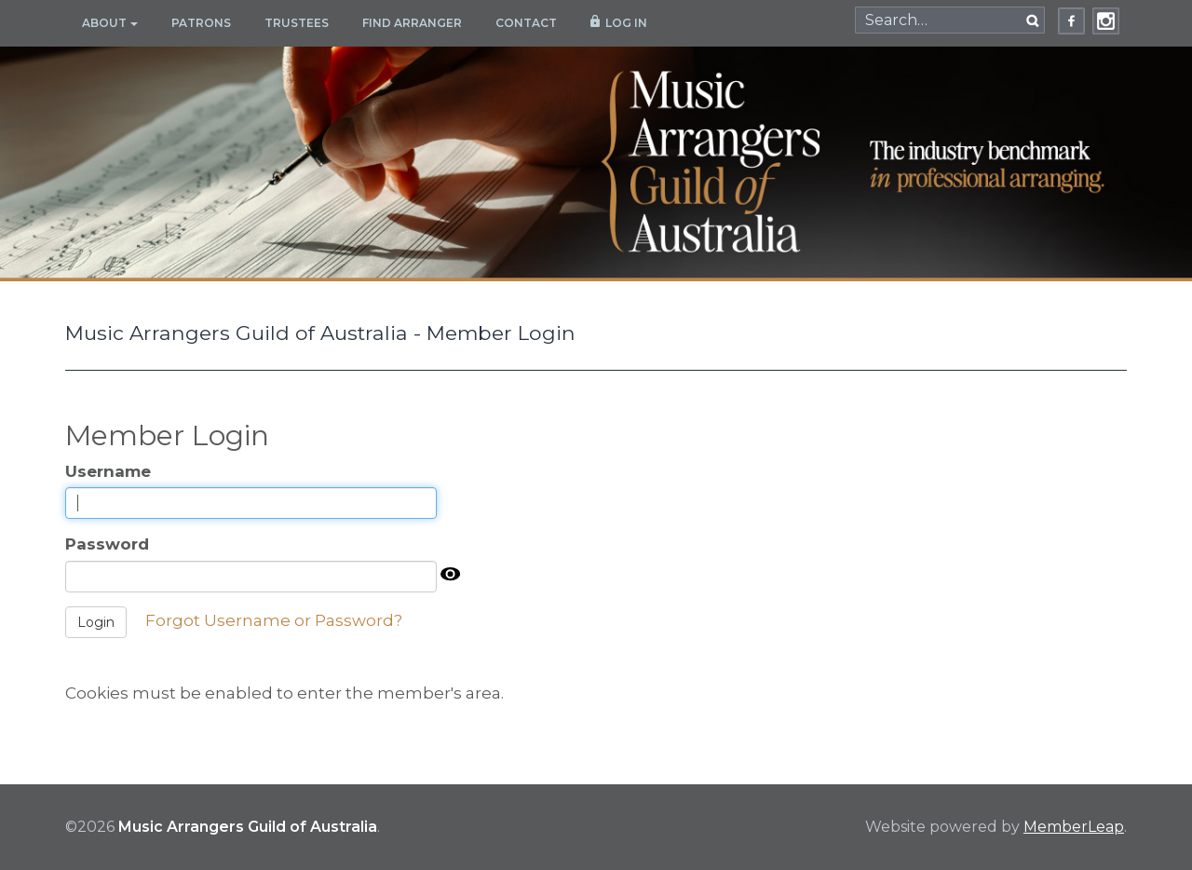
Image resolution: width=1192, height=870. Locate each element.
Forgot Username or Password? (273, 620)
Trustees (296, 23)
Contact (526, 23)
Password (107, 544)
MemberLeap (1073, 827)
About (110, 23)
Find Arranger (412, 23)
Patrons (201, 23)
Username (108, 471)
